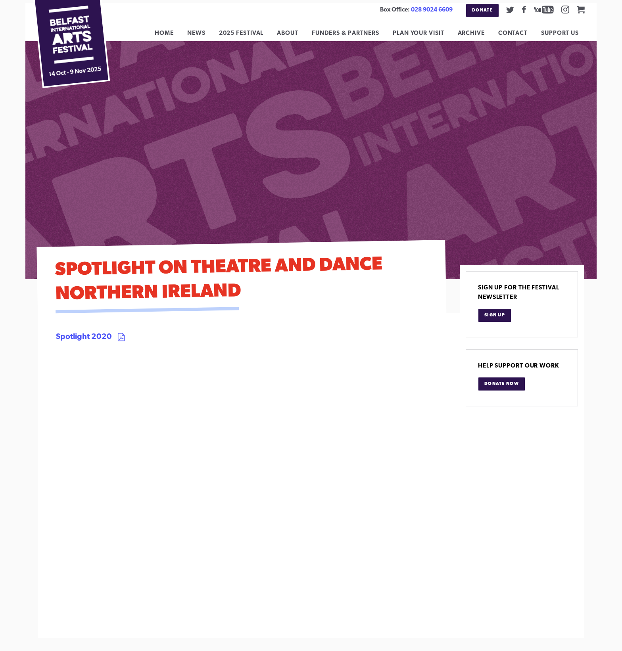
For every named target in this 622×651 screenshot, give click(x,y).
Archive (476, 36)
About (293, 36)
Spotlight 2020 (84, 343)
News (202, 36)
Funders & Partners (351, 36)
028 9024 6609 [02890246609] (432, 10)
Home (170, 36)
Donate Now (501, 390)
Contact (519, 36)
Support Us (566, 36)
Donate (482, 10)
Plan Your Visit (424, 36)
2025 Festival (247, 36)
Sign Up (494, 321)
